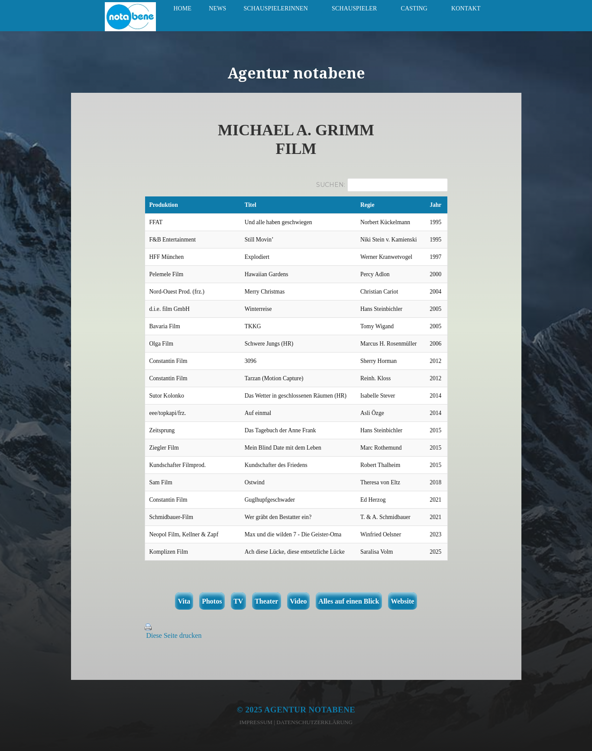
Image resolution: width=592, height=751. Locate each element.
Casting (414, 8)
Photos (212, 601)
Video (298, 601)
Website (402, 601)
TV (238, 601)
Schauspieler (354, 8)
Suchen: (330, 185)
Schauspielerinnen (275, 8)
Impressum (255, 722)
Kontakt (466, 8)
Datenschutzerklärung (314, 722)
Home (182, 8)
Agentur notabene (309, 709)
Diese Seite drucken (174, 635)
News (217, 8)
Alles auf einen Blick (348, 601)
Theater (266, 601)
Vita (184, 601)
